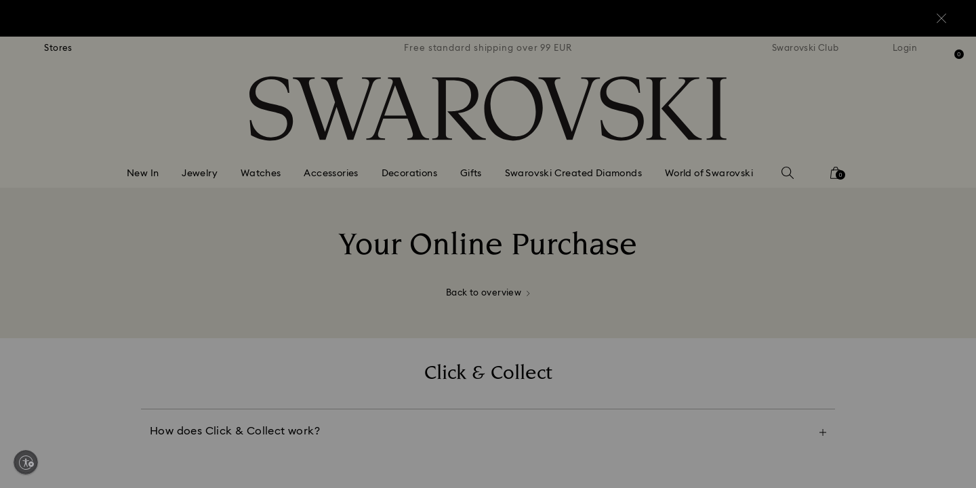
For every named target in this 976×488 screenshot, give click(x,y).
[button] (711, 164)
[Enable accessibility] (26, 462)
